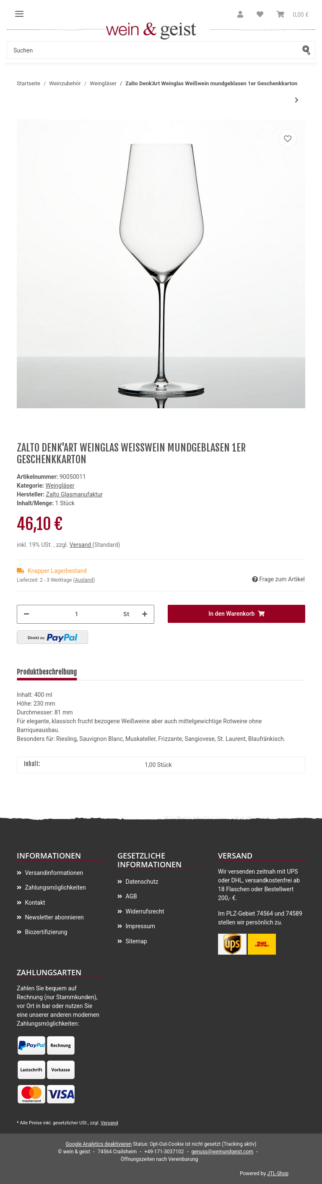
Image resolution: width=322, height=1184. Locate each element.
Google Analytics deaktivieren (99, 1144)
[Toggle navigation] (19, 10)
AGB (130, 896)
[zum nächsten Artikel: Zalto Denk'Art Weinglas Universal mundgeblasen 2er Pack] (296, 100)
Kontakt (34, 902)
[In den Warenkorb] (236, 614)
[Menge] (76, 614)
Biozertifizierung (45, 932)
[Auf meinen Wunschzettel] (287, 138)
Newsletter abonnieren (53, 917)
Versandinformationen (53, 872)
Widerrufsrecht (144, 911)
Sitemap (135, 941)
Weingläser (59, 485)
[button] (240, 14)
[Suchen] (154, 50)
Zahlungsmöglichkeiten (54, 887)
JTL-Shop (277, 1173)
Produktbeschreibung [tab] (47, 672)
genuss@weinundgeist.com (222, 1152)
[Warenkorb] (292, 14)
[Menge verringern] (26, 614)
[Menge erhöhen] (144, 614)
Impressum (139, 926)
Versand (81, 544)
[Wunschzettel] (260, 14)
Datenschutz (141, 881)
